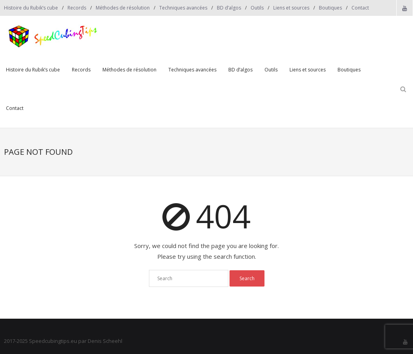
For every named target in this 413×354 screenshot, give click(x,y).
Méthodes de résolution (123, 7)
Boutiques (330, 7)
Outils (257, 7)
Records (77, 7)
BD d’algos (229, 7)
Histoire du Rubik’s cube (31, 7)
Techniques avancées (183, 7)
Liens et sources (291, 7)
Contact (360, 7)
